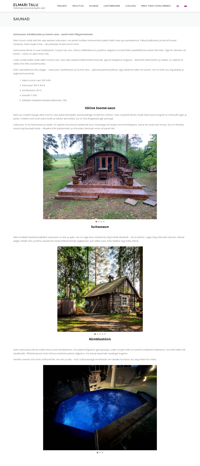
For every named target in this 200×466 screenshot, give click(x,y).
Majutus (78, 6)
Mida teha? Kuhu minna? (156, 6)
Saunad (93, 6)
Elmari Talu (25, 5)
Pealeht (62, 6)
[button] (96, 222)
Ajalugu (130, 6)
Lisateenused (112, 6)
